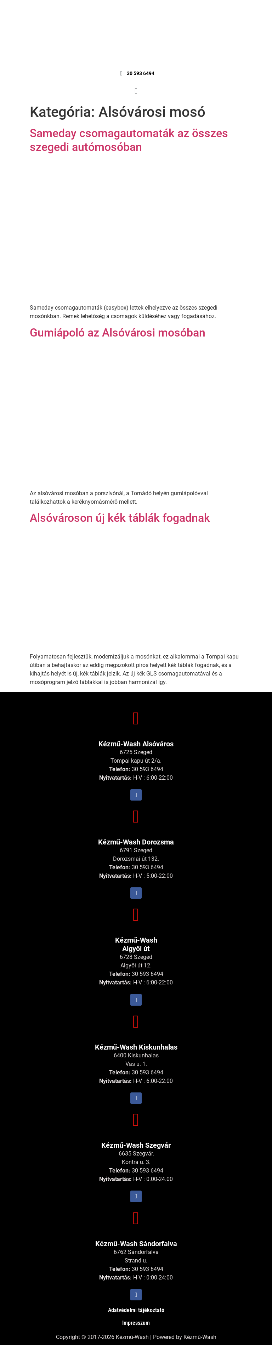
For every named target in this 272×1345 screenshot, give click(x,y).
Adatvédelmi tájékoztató (136, 1310)
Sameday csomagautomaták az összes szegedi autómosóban (129, 139)
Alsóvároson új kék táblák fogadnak (120, 518)
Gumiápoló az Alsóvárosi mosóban (117, 332)
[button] (136, 90)
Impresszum (136, 1322)
